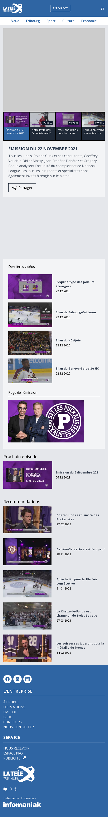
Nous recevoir (16, 748)
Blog (7, 717)
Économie (89, 21)
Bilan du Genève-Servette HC (77, 368)
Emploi (9, 712)
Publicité (14, 758)
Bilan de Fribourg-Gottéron (76, 312)
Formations (14, 707)
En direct (60, 8)
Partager (22, 187)
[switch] (7, 789)
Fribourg (33, 21)
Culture (68, 21)
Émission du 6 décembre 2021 (78, 472)
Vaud (15, 21)
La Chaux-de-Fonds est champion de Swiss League (77, 613)
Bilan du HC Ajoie (68, 340)
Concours (12, 722)
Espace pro (13, 753)
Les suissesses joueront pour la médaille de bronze (80, 645)
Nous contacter (18, 727)
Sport (51, 21)
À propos (11, 702)
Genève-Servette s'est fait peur (81, 549)
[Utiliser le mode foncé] (15, 789)
